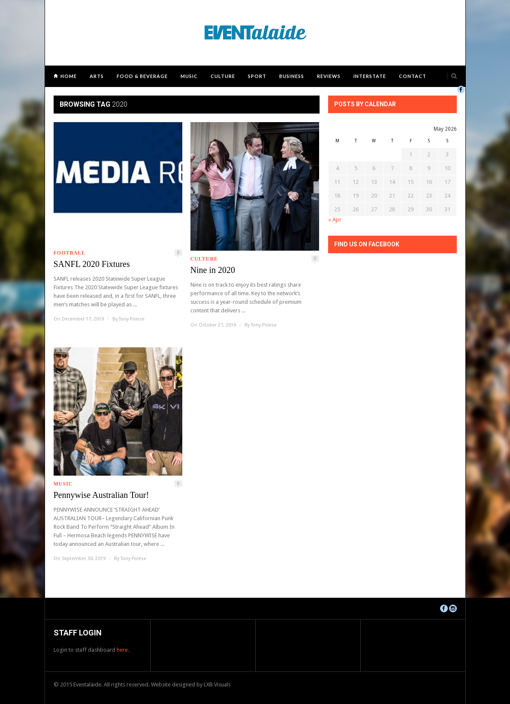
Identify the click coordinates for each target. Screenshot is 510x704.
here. (123, 650)
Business (291, 76)
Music (189, 76)
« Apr (334, 219)
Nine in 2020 (212, 270)
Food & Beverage (142, 76)
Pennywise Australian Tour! (101, 495)
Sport (257, 76)
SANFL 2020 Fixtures (92, 264)
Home (68, 76)
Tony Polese (132, 319)
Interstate (369, 76)
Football (70, 253)
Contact (412, 76)
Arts (97, 76)
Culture (223, 76)
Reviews (329, 76)
